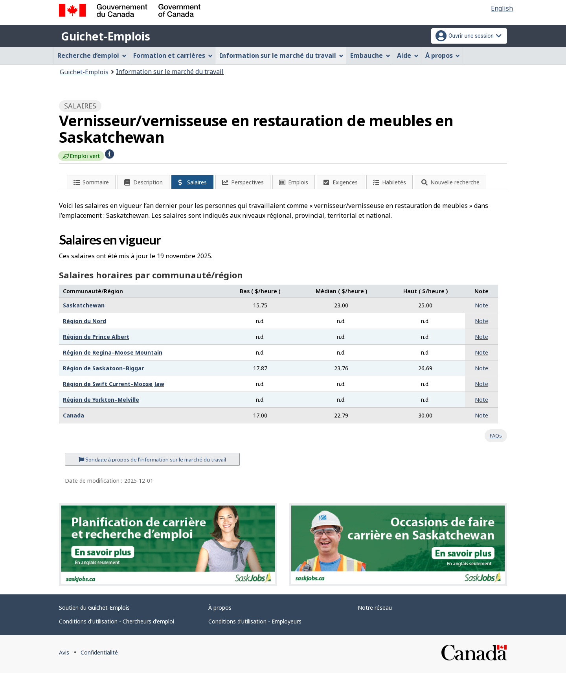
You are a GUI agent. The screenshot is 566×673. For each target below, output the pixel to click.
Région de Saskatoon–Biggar (103, 368)
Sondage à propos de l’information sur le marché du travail (152, 459)
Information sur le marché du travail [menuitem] (281, 55)
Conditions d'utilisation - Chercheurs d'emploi (116, 621)
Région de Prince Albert (96, 336)
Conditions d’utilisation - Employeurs (254, 621)
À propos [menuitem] (442, 55)
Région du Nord (84, 321)
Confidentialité (99, 652)
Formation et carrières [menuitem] (173, 55)
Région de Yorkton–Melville (101, 399)
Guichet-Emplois (105, 36)
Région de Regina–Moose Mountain (112, 352)
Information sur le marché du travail (170, 71)
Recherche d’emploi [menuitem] (92, 55)
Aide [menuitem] (408, 55)
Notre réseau (375, 607)
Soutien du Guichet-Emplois (94, 607)
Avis (64, 652)
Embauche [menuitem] (370, 55)
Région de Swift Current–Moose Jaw (113, 384)
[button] (109, 153)
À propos (220, 607)
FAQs (496, 435)
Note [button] (481, 305)
